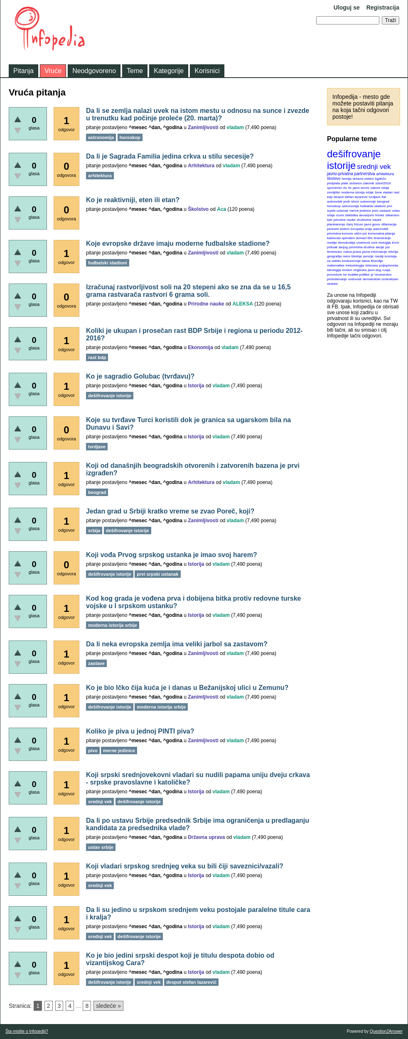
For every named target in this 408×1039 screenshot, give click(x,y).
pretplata (333, 183)
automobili (380, 229)
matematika (335, 265)
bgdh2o (380, 179)
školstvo (334, 178)
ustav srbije (100, 847)
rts (345, 188)
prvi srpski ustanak (157, 574)
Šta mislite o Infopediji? (26, 1031)
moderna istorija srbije (357, 192)
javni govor (372, 224)
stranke (332, 284)
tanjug (343, 247)
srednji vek (374, 167)
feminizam (334, 252)
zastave (385, 211)
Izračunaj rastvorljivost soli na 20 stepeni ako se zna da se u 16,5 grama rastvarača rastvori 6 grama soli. (188, 291)
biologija (385, 242)
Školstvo (198, 209)
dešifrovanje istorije (354, 159)
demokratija (346, 242)
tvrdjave (375, 197)
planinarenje (336, 224)
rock (374, 242)
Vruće (52, 70)
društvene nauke (369, 220)
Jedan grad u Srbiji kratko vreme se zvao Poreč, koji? (170, 511)
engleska (359, 270)
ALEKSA (243, 304)
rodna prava (352, 252)
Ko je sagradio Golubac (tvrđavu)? (140, 376)
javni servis (361, 188)
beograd (383, 201)
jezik (346, 201)
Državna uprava (206, 837)
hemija (346, 179)
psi (388, 247)
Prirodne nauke (206, 304)
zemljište (333, 192)
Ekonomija (200, 347)
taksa (366, 261)
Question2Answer (386, 1031)
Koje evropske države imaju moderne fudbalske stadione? (178, 243)
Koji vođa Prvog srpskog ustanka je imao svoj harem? (171, 554)
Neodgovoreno (94, 70)
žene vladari (384, 192)
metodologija (354, 265)
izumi (340, 215)
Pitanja (23, 70)
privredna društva (362, 247)
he (345, 274)
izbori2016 (383, 183)
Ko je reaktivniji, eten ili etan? (132, 199)
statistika (351, 215)
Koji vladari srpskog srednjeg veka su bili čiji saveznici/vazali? (184, 866)
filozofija (377, 261)
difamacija (388, 224)
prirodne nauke (345, 220)
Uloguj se (347, 7)
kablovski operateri (341, 238)
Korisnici (206, 70)
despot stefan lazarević (351, 197)
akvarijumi (366, 215)
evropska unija (361, 229)
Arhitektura (201, 166)
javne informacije (374, 252)
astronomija (350, 206)
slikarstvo (392, 215)
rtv (349, 188)
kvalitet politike (359, 274)
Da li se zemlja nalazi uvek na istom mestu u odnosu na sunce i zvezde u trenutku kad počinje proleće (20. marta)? (197, 114)
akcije (380, 247)
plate (344, 183)
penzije (368, 256)
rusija (386, 270)
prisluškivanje (337, 279)
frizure (358, 224)
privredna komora (340, 233)
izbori (355, 201)
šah (329, 220)
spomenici (334, 188)
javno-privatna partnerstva (351, 173)
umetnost (363, 242)
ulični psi (360, 233)
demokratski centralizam (380, 279)
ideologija (334, 270)
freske (379, 215)
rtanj (349, 224)
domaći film (364, 238)
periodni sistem (338, 229)
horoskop (334, 206)
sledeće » (108, 1005)
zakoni (375, 188)
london (347, 270)
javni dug (374, 270)
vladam (235, 127)
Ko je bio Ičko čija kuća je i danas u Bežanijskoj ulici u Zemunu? (187, 687)
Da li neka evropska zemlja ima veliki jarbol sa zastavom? (177, 644)
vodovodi (354, 279)
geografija (334, 256)
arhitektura (385, 174)
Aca (221, 209)
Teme (135, 70)
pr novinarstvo (381, 274)
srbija (385, 188)
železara (371, 265)
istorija (393, 252)
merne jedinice (360, 211)
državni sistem (363, 179)
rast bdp (97, 357)
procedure (334, 274)
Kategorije (169, 70)
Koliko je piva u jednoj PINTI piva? (140, 731)
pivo (375, 211)
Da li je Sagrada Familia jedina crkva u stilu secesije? (170, 156)
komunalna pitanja (381, 233)
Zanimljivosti (203, 127)
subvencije (368, 201)
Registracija (382, 7)
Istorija (196, 386)
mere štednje (352, 256)
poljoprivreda (388, 265)
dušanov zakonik (361, 183)
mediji (379, 256)
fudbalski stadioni (373, 206)
